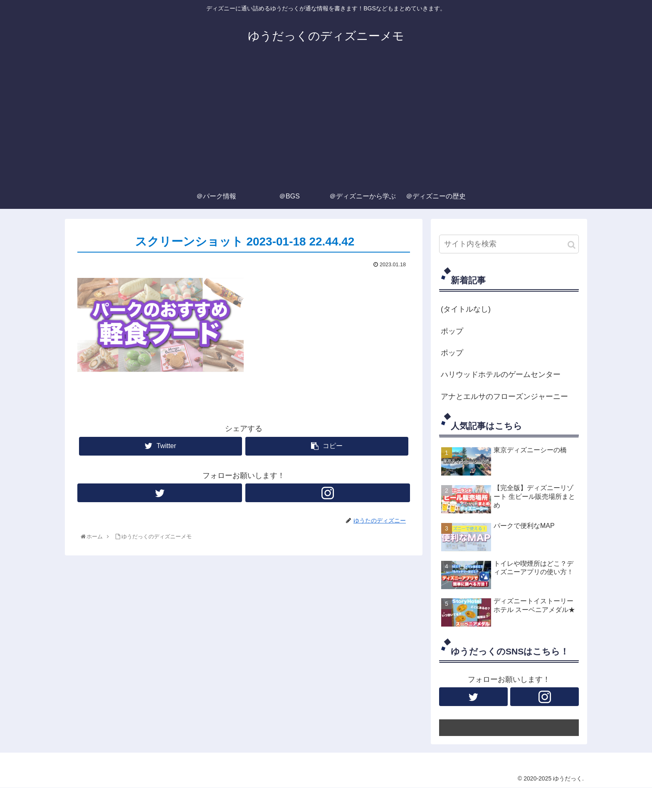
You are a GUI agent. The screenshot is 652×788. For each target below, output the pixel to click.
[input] (509, 244)
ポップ (452, 331)
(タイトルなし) (466, 309)
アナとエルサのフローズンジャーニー (504, 396)
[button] (571, 245)
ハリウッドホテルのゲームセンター (501, 374)
